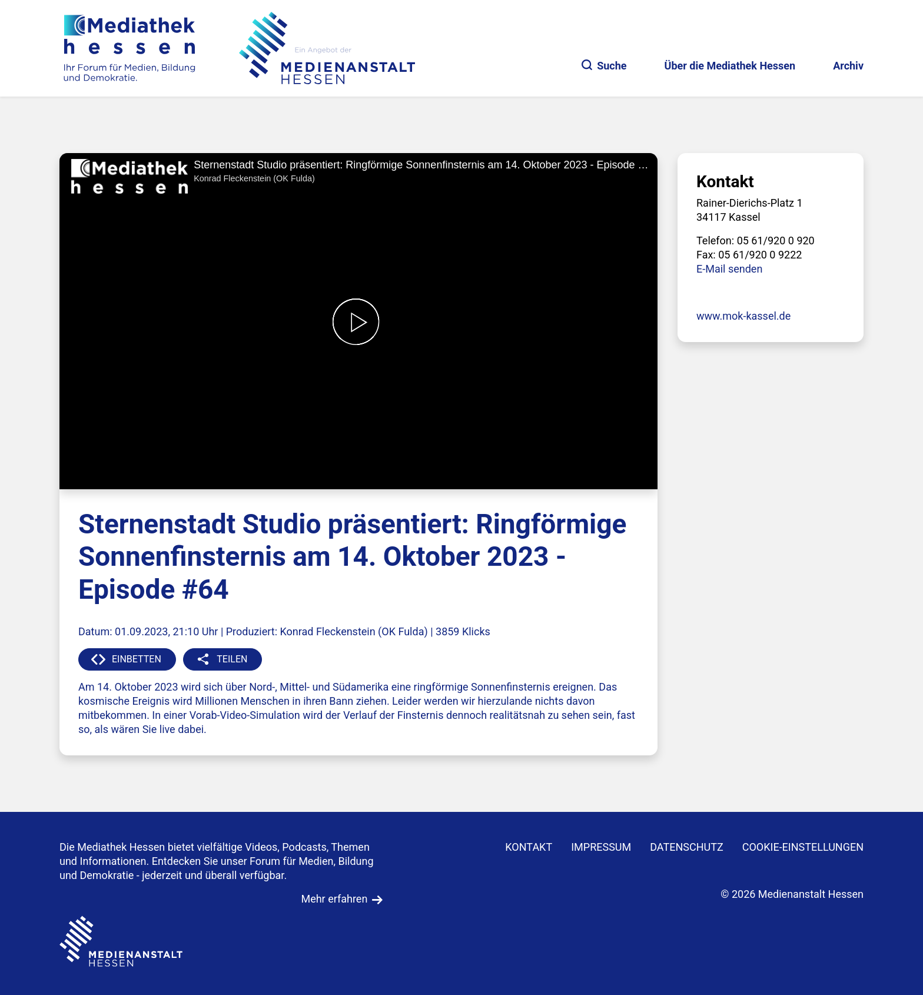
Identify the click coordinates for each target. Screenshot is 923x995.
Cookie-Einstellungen (803, 847)
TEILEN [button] (232, 659)
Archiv (848, 65)
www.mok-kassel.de (743, 316)
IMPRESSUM (601, 847)
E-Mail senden (729, 269)
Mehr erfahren (334, 899)
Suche (604, 65)
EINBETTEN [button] (136, 659)
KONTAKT (528, 847)
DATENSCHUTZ (686, 847)
